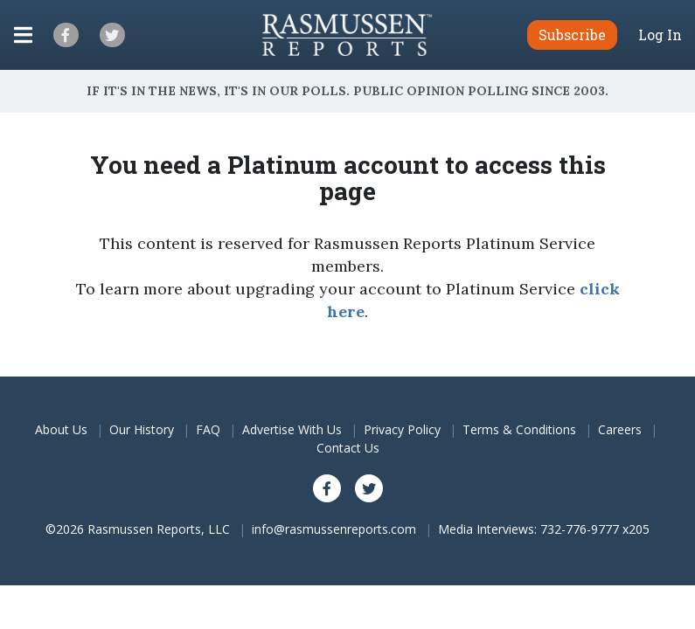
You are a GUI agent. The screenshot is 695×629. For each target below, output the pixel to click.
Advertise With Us (292, 429)
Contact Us (347, 447)
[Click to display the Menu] (23, 35)
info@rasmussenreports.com (334, 529)
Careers (620, 429)
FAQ (208, 429)
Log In (660, 35)
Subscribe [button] (572, 34)
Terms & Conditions (519, 429)
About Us (61, 429)
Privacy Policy (402, 429)
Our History (141, 429)
